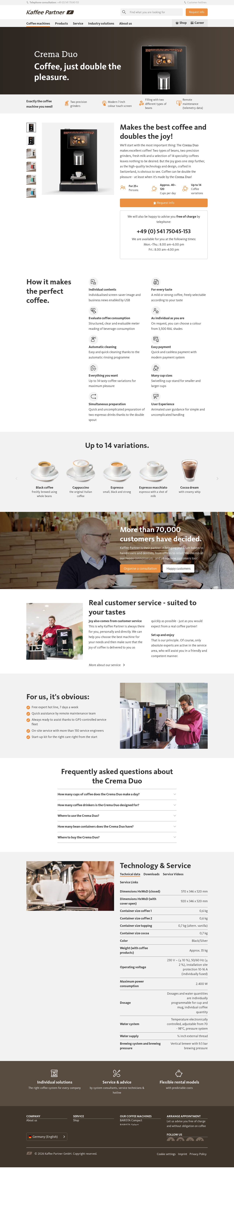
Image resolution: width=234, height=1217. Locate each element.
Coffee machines (38, 23)
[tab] (117, 794)
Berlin (198, 1166)
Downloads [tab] (152, 874)
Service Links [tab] (129, 882)
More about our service (107, 665)
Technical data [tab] (130, 874)
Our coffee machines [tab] (136, 1116)
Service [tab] (78, 1116)
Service (78, 23)
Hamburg (184, 1166)
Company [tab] (33, 1116)
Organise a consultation (140, 569)
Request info (196, 12)
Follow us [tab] (174, 1182)
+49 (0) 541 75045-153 (68, 2)
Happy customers (178, 569)
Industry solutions (101, 23)
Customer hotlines (195, 2)
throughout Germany (179, 1161)
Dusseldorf (173, 1175)
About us (125, 23)
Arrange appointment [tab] (184, 1116)
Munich (171, 1170)
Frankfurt (186, 1170)
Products (61, 23)
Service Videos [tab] (173, 874)
